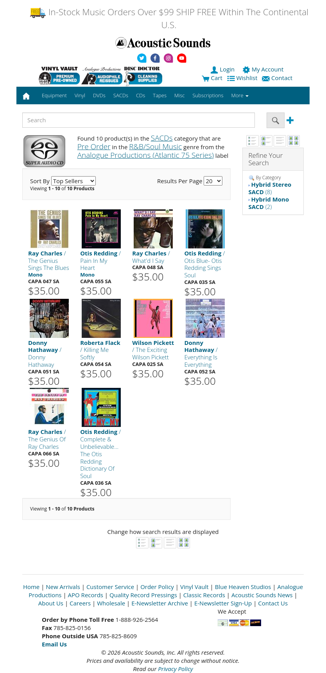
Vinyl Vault (194, 587)
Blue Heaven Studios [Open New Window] (243, 587)
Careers (80, 603)
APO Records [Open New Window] (85, 595)
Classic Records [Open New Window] (204, 595)
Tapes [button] (160, 95)
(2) (269, 203)
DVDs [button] (99, 95)
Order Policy (157, 587)
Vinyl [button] (80, 95)
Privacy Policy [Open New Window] (175, 669)
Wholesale (111, 603)
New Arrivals (63, 587)
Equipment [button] (54, 95)
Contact (278, 78)
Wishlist (243, 78)
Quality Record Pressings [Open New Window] (143, 595)
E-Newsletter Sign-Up (223, 603)
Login (223, 69)
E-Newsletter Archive (159, 603)
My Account (263, 69)
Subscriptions (207, 95)
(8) (270, 188)
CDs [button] (140, 95)
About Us (50, 603)
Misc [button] (179, 95)
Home (31, 587)
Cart (212, 78)
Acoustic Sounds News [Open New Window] (262, 595)
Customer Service (110, 587)
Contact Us (273, 603)
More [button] (240, 95)
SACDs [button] (120, 95)
